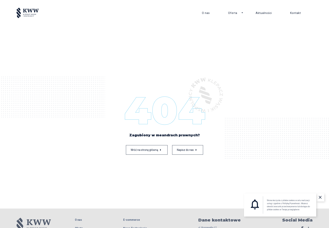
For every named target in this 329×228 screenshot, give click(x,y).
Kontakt (295, 13)
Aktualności (264, 13)
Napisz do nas (187, 150)
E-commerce (131, 219)
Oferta (232, 13)
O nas (206, 13)
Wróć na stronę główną (147, 150)
